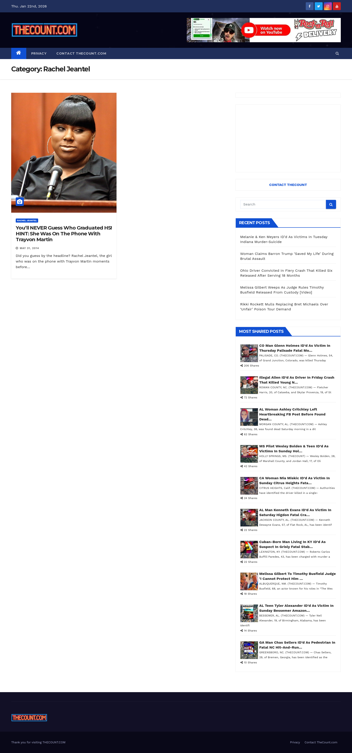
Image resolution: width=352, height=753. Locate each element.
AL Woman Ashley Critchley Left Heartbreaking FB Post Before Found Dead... (292, 414)
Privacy (39, 53)
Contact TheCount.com (81, 53)
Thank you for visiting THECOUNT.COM (38, 742)
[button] (337, 53)
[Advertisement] (288, 138)
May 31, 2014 (29, 248)
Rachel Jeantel (27, 220)
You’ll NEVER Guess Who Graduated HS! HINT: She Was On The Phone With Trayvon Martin (64, 234)
